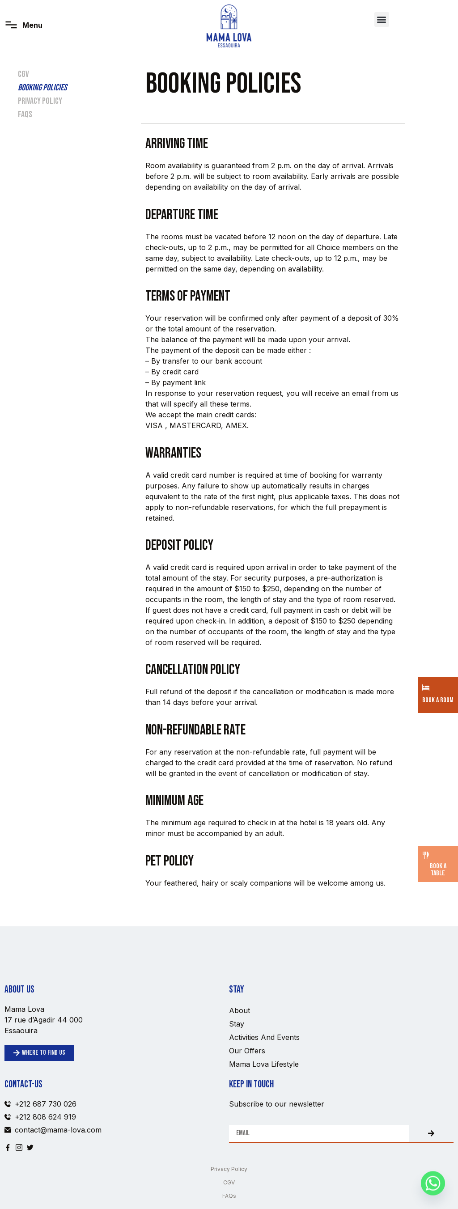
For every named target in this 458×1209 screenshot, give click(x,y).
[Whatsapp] (433, 1186)
